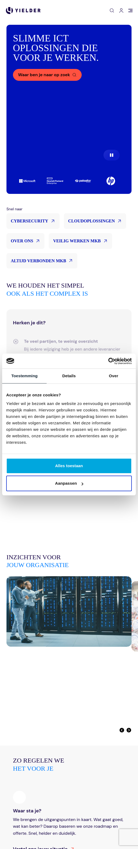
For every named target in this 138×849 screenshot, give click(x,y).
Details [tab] (69, 375)
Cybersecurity (33, 221)
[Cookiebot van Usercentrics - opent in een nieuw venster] (108, 361)
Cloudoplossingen (95, 221)
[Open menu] (130, 10)
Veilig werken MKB (80, 241)
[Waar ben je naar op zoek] (47, 75)
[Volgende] (129, 730)
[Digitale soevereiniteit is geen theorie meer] (69, 640)
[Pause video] (112, 155)
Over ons (25, 241)
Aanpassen (69, 483)
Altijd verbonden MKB (42, 260)
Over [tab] (113, 375)
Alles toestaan (69, 465)
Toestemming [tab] (24, 375)
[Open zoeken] (111, 10)
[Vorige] (122, 730)
